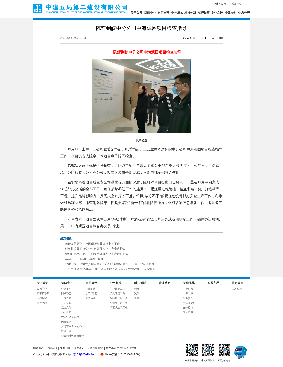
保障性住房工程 (119, 298)
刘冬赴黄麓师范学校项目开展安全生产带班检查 (95, 248)
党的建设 (163, 12)
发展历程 (42, 302)
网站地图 (38, 348)
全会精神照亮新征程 (72, 335)
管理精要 (204, 12)
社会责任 (188, 298)
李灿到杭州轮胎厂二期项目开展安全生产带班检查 (97, 253)
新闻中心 (150, 12)
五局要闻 (66, 298)
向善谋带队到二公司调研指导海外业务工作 (92, 243)
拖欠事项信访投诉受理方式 (121, 348)
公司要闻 (66, 302)
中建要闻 (66, 288)
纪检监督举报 (95, 348)
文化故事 (188, 312)
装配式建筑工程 (119, 307)
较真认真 (66, 331)
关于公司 (136, 12)
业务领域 (177, 12)
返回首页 (236, 3)
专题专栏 (230, 12)
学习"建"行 (91, 293)
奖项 (136, 293)
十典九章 (188, 293)
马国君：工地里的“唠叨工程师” (85, 258)
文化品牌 (217, 12)
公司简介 (42, 288)
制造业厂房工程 (119, 302)
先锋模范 (188, 307)
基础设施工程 (117, 288)
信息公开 (244, 12)
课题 (136, 298)
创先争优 (91, 298)
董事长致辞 (43, 293)
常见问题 (65, 348)
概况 (136, 288)
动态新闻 (66, 312)
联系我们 (79, 348)
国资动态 (66, 293)
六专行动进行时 (70, 316)
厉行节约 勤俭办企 (71, 326)
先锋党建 (91, 288)
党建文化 (66, 307)
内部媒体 (66, 321)
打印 (220, 37)
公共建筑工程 (117, 293)
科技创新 (190, 12)
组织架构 (42, 298)
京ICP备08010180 (83, 354)
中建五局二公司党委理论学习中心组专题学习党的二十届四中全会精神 (109, 264)
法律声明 (52, 348)
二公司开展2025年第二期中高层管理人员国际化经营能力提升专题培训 (110, 269)
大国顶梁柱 (189, 302)
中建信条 (188, 288)
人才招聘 (237, 288)
